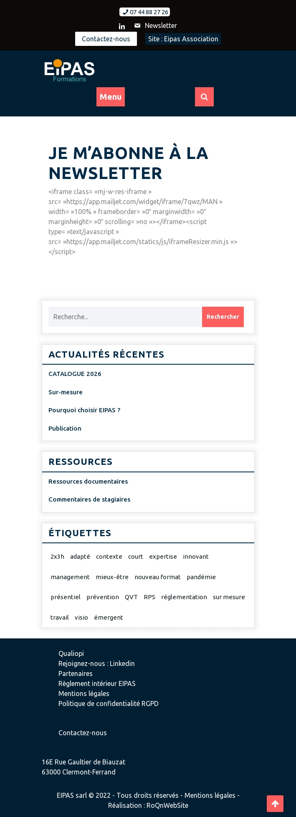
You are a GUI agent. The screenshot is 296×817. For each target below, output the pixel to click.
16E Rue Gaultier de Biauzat (83, 762)
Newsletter (155, 25)
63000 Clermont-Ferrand (79, 772)
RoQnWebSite (167, 805)
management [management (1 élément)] (70, 576)
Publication (64, 428)
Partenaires (75, 673)
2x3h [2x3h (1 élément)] (57, 556)
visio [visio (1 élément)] (81, 617)
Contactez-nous (106, 39)
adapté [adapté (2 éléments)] (80, 556)
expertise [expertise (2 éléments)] (163, 556)
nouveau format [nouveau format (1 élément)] (157, 576)
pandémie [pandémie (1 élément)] (201, 576)
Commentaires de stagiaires (89, 499)
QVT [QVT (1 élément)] (131, 596)
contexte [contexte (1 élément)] (109, 556)
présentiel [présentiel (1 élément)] (66, 596)
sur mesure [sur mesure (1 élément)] (229, 596)
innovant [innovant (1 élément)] (196, 556)
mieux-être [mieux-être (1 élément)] (112, 576)
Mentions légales (83, 693)
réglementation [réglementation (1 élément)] (184, 596)
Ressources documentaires (88, 481)
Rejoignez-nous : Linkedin (96, 663)
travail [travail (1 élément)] (60, 617)
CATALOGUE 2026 (74, 373)
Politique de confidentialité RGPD (108, 703)
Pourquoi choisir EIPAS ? (84, 410)
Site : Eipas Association (183, 39)
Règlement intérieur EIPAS (97, 683)
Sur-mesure (65, 392)
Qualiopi (71, 653)
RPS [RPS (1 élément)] (149, 596)
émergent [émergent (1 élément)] (108, 617)
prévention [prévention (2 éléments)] (102, 596)
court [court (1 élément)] (135, 556)
